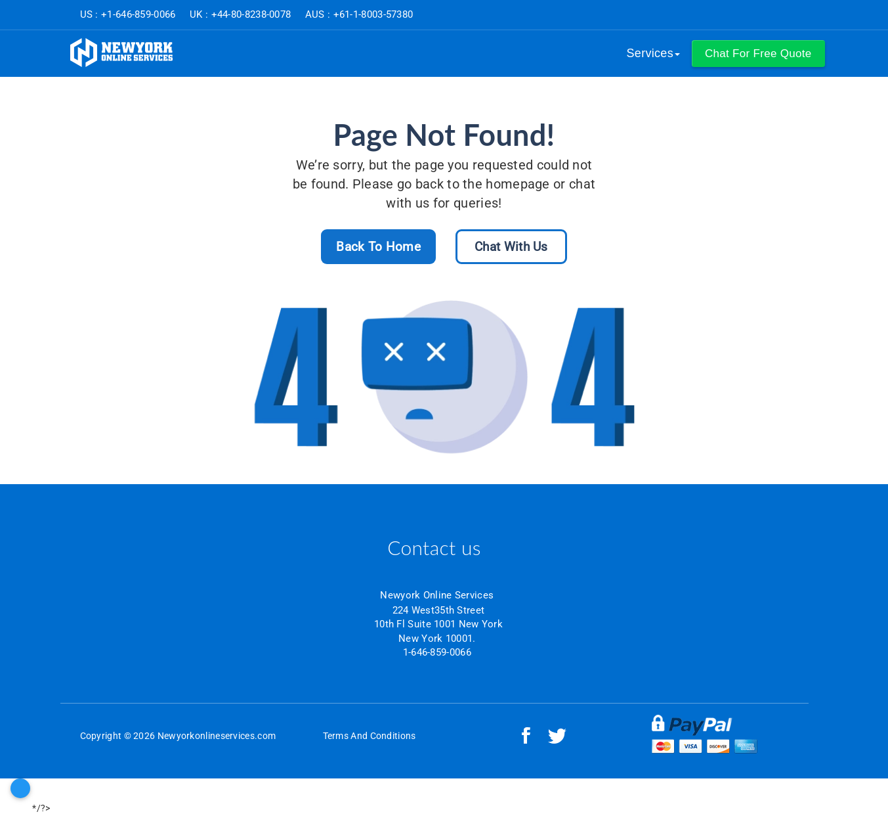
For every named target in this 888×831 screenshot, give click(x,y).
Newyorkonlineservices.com (217, 735)
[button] (758, 53)
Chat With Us (511, 246)
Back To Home (378, 246)
